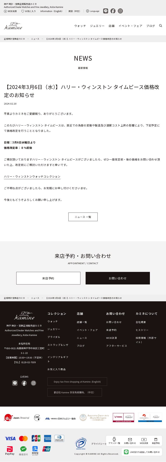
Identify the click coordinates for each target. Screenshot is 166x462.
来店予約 (48, 278)
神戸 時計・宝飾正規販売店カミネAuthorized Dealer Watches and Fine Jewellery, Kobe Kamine (33, 5)
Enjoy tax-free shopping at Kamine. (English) (77, 381)
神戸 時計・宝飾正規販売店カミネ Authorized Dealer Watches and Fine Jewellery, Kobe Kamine (24, 330)
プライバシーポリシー (102, 443)
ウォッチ (80, 26)
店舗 (112, 26)
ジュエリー (97, 26)
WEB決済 (10, 11)
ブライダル (53, 337)
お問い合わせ (118, 278)
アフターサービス (116, 346)
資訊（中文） (74, 11)
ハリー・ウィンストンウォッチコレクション (32, 176)
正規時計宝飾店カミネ (14, 38)
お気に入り (28, 11)
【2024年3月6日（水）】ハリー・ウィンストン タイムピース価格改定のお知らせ (83, 38)
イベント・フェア (130, 26)
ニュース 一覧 (83, 217)
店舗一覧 (82, 322)
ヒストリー (142, 330)
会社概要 (141, 322)
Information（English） (52, 11)
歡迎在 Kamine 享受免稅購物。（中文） (74, 392)
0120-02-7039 (28, 362)
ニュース (35, 38)
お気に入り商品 (56, 369)
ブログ (150, 26)
